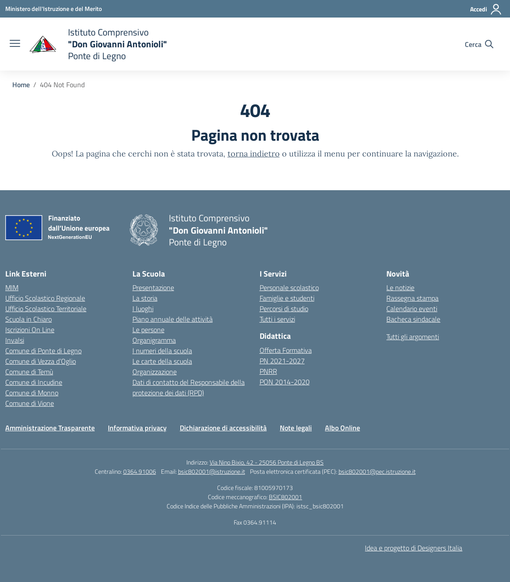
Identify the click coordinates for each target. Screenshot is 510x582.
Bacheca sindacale (413, 319)
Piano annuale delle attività (172, 319)
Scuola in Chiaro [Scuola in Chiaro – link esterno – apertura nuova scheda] (28, 319)
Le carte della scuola (162, 361)
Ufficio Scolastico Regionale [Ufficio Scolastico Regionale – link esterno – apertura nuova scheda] (45, 298)
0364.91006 (139, 471)
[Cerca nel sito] (479, 44)
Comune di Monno (31, 392)
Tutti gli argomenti (412, 336)
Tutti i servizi (277, 319)
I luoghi (142, 308)
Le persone (148, 329)
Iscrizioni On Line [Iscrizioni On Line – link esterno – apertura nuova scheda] (29, 329)
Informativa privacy (137, 427)
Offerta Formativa (286, 350)
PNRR (268, 371)
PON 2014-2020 (285, 381)
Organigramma (154, 340)
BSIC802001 (285, 496)
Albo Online (342, 427)
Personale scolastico (289, 287)
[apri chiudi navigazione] (15, 44)
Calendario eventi (411, 308)
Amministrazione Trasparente (50, 427)
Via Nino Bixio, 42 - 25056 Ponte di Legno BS (267, 462)
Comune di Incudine (33, 382)
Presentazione (153, 287)
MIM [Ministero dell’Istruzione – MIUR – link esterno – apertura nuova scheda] (11, 287)
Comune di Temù (29, 371)
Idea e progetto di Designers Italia (413, 548)
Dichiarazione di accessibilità (223, 427)
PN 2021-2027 (282, 360)
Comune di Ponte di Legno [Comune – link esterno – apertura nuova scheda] (43, 350)
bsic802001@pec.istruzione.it (377, 471)
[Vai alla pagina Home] (21, 84)
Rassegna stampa (412, 298)
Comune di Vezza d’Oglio (40, 361)
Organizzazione (154, 371)
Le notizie (400, 287)
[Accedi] (486, 9)
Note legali (296, 427)
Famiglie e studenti (287, 298)
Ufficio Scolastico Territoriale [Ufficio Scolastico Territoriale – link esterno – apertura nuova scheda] (45, 308)
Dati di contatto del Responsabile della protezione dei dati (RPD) (188, 387)
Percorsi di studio (284, 308)
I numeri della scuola (162, 350)
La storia (144, 298)
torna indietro (254, 154)
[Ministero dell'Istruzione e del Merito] (53, 8)
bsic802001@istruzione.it (211, 471)
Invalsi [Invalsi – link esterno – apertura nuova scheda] (14, 340)
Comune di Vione (29, 403)
